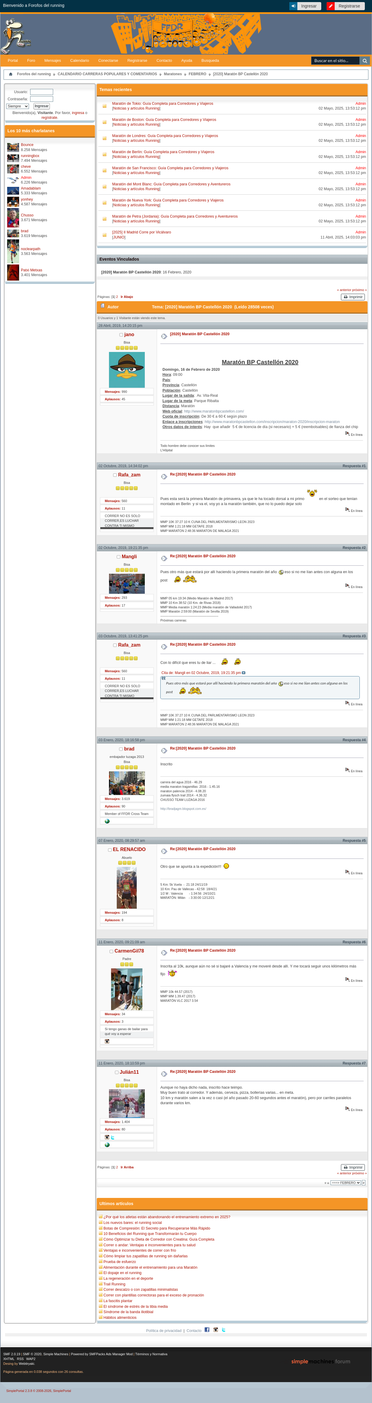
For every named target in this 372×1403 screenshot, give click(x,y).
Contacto (194, 1331)
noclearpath (30, 249)
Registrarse (349, 6)
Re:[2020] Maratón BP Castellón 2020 (202, 474)
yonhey (27, 199)
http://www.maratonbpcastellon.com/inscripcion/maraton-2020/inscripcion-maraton (272, 422)
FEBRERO (197, 74)
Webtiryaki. (27, 1363)
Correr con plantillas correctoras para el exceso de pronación (153, 1295)
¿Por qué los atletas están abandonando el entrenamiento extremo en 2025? (166, 1217)
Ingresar (308, 6)
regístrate (49, 118)
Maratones (173, 74)
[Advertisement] (302, 45)
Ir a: (327, 1182)
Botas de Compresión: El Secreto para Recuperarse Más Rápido (156, 1228)
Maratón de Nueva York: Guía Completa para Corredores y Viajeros (168, 200)
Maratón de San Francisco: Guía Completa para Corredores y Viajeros (170, 168)
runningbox (30, 156)
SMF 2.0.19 (11, 1354)
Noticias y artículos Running (136, 108)
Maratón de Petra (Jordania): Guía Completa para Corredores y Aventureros (175, 216)
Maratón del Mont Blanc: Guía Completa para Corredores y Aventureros (171, 184)
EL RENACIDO (129, 849)
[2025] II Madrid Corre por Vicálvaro (141, 232)
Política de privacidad (164, 1331)
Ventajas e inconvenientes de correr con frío (139, 1250)
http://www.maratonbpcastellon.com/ (214, 411)
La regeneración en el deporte (128, 1278)
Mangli (129, 556)
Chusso (27, 215)
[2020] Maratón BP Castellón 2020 (240, 74)
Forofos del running (34, 74)
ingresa (78, 113)
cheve (26, 166)
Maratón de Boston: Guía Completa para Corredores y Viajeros (164, 120)
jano (129, 334)
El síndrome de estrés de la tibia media (135, 1306)
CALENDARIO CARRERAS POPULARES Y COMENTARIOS (107, 74)
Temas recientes (115, 89)
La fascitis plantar (117, 1301)
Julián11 (129, 1072)
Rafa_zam (129, 474)
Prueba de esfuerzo (119, 1262)
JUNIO (118, 237)
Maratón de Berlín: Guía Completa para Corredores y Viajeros (163, 152)
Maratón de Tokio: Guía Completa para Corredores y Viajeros (162, 103)
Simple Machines (55, 1354)
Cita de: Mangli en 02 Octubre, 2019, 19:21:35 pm (201, 673)
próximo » (359, 290)
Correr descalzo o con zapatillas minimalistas (140, 1289)
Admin (26, 178)
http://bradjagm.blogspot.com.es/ (183, 808)
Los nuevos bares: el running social (132, 1223)
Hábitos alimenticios (119, 1318)
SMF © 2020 (32, 1354)
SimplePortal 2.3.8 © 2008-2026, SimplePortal (38, 1391)
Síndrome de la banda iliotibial (128, 1312)
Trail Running (114, 1284)
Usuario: (21, 92)
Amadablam (31, 188)
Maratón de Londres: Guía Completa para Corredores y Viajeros (165, 136)
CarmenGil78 (129, 950)
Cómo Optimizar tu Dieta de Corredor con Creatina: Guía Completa (158, 1239)
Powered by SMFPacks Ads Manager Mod (102, 1354)
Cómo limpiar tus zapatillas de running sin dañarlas (145, 1256)
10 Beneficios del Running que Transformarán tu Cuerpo (149, 1234)
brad (24, 231)
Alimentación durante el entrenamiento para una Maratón (150, 1267)
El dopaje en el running (122, 1273)
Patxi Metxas (31, 270)
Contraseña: (18, 99)
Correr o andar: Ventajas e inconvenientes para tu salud (149, 1245)
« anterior (344, 290)
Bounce (27, 145)
